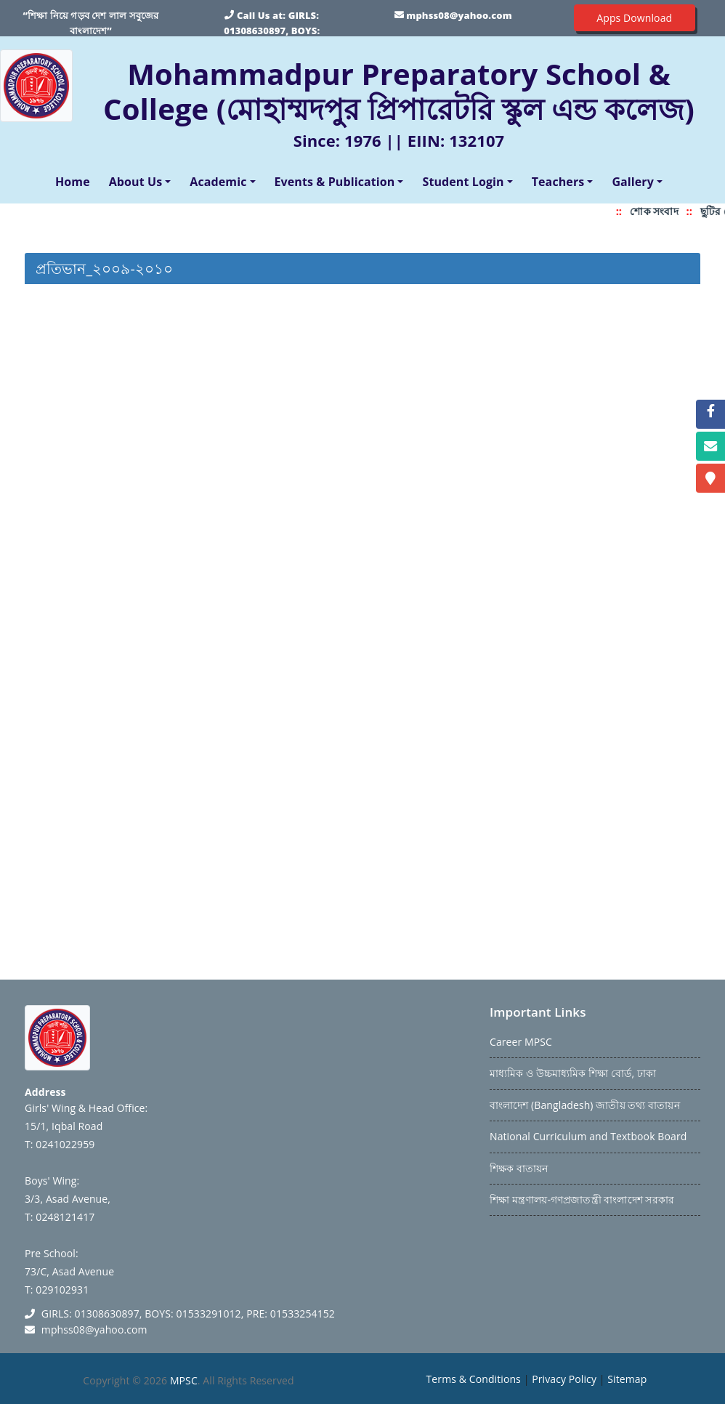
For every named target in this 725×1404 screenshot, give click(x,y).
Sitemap (627, 1379)
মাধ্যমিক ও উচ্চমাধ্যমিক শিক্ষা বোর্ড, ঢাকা (573, 1073)
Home (75, 181)
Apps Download (634, 18)
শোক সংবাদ (659, 211)
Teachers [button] (558, 182)
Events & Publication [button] (335, 182)
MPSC (184, 1380)
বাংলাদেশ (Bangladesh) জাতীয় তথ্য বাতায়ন (585, 1105)
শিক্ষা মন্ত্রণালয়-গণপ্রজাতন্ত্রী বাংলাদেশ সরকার (582, 1199)
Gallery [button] (633, 182)
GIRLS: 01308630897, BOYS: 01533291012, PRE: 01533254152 (272, 30)
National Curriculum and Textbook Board (588, 1136)
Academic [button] (218, 182)
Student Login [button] (462, 182)
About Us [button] (136, 182)
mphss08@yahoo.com (458, 15)
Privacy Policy (564, 1379)
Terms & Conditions (473, 1379)
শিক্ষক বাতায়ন (519, 1168)
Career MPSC (521, 1042)
